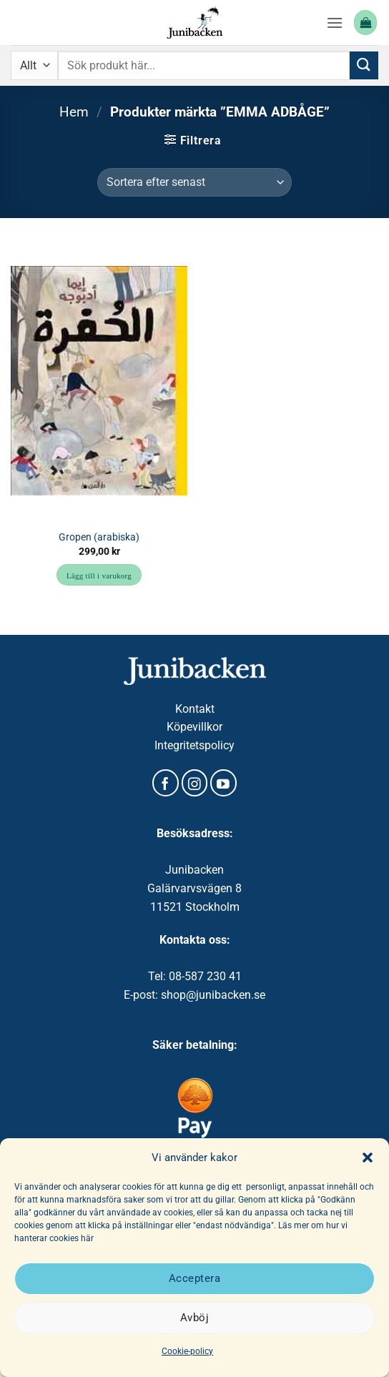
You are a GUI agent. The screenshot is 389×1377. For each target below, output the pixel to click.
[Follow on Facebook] (165, 782)
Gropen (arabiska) (99, 537)
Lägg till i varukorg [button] (99, 575)
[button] (367, 1157)
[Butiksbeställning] (194, 182)
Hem (74, 112)
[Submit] (364, 65)
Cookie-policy (187, 1351)
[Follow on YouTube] (223, 782)
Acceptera (194, 1278)
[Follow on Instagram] (195, 782)
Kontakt (195, 709)
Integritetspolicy (194, 745)
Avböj (194, 1317)
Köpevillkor (194, 727)
